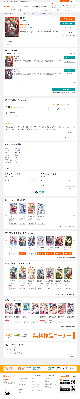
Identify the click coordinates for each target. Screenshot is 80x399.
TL (32, 10)
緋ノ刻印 (16, 56)
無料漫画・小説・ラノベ (24, 378)
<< (16, 85)
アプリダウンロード (36, 380)
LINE (20, 386)
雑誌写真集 (57, 10)
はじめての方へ (68, 10)
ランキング (21, 381)
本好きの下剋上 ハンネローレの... (13, 281)
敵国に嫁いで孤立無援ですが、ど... (67, 281)
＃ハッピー (15, 116)
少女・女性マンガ (19, 10)
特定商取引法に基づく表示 (50, 384)
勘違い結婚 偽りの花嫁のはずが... (31, 249)
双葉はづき (16, 251)
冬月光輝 (11, 251)
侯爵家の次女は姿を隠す (22, 248)
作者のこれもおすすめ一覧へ (68, 326)
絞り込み (18, 7)
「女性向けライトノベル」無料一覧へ (66, 257)
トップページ (21, 377)
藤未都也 (16, 218)
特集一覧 (20, 380)
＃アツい (8, 116)
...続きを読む (52, 129)
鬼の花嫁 (57, 247)
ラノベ (38, 10)
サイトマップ (48, 387)
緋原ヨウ (68, 251)
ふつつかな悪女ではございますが (49, 281)
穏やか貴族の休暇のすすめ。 (31, 281)
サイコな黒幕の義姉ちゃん (49, 248)
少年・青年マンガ (13, 10)
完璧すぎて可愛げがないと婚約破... (40, 249)
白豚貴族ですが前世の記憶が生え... (22, 281)
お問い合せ (34, 387)
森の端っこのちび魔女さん (67, 248)
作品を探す (34, 378)
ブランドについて (49, 378)
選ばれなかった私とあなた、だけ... (40, 216)
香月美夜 (11, 283)
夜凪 (65, 251)
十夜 (65, 283)
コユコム (24, 251)
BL (25, 10)
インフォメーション (36, 386)
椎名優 (15, 283)
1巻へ (14, 53)
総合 (7, 10)
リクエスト (34, 389)
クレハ (56, 251)
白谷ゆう (60, 251)
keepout (23, 283)
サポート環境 (34, 383)
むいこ (30, 218)
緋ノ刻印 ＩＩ (18, 69)
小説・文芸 (45, 10)
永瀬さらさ (11, 218)
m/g (33, 251)
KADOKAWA (17, 152)
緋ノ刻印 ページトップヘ (68, 356)
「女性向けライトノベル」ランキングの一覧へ (64, 294)
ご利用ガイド (74, 10)
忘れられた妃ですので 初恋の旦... (22, 216)
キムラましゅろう (22, 218)
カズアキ (49, 251)
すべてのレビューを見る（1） (68, 137)
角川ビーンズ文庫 (19, 154)
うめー (38, 283)
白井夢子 (38, 218)
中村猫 (20, 251)
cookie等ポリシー (49, 386)
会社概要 (47, 377)
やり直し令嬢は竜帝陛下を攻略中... (12, 216)
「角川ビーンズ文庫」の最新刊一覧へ (66, 227)
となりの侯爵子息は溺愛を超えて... (31, 216)
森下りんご (30, 251)
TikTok (20, 390)
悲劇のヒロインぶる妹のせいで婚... (12, 249)
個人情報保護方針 (49, 383)
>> (63, 85)
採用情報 (47, 380)
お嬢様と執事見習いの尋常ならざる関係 (70, 318)
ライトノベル (18, 148)
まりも (24, 20)
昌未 (42, 251)
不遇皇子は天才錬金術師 (40, 281)
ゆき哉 (51, 283)
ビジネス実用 (51, 10)
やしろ (20, 283)
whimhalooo (43, 218)
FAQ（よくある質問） (36, 384)
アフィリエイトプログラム (37, 390)
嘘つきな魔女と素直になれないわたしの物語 (26, 318)
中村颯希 (48, 283)
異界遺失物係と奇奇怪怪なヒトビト (17, 318)
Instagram (21, 389)
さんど (30, 283)
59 (46, 251)
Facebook (21, 393)
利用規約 (47, 381)
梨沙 (21, 20)
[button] (13, 223)
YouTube (20, 392)
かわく (41, 283)
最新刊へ (20, 53)
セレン (68, 283)
